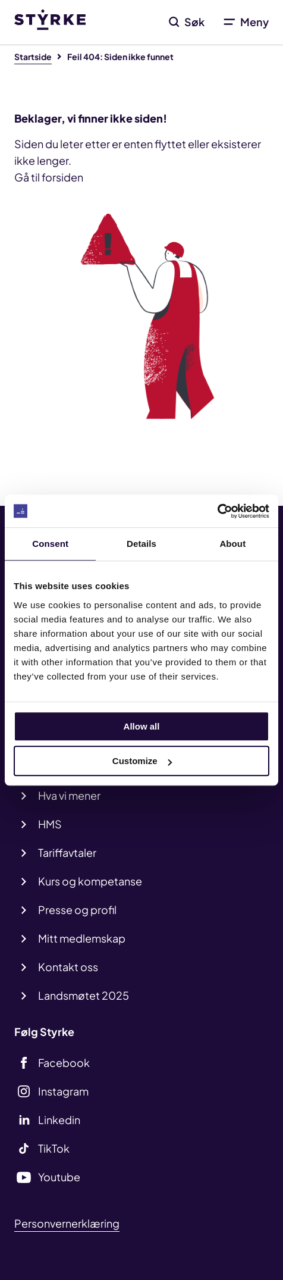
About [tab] (232, 544)
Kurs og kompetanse (90, 881)
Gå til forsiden (48, 177)
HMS (50, 824)
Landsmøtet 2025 (83, 995)
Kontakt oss (68, 967)
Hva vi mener (69, 795)
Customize (142, 761)
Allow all (142, 726)
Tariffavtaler (67, 852)
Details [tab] (141, 544)
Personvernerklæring (67, 1223)
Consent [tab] (50, 544)
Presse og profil (77, 909)
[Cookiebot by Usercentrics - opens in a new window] (217, 511)
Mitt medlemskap (81, 938)
